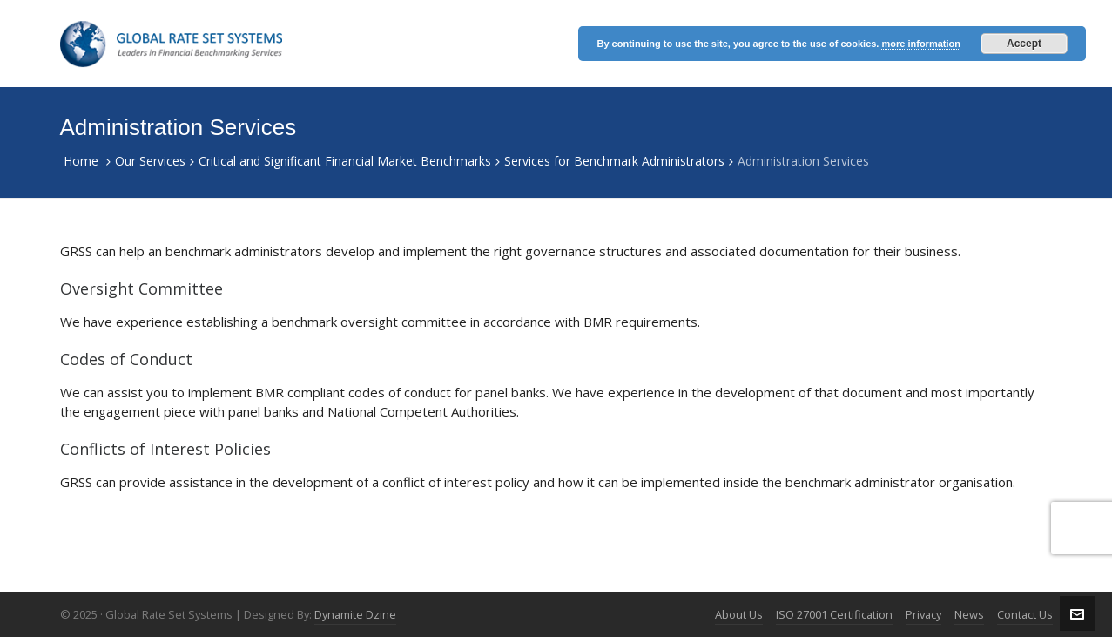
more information (920, 43)
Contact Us (1025, 614)
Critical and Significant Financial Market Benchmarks (345, 160)
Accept (1024, 43)
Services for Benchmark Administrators (614, 160)
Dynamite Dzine (355, 614)
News (969, 614)
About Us (739, 614)
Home (81, 160)
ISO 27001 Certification (834, 614)
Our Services (150, 160)
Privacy (923, 614)
